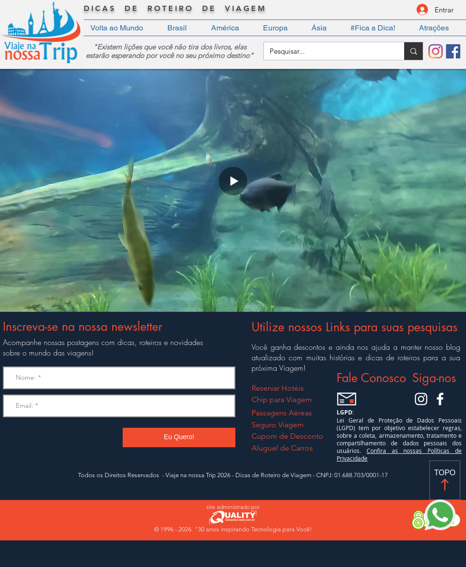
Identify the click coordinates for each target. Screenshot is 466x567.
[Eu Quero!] (179, 437)
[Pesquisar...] (327, 51)
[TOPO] (444, 480)
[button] (182, 28)
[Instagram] (435, 51)
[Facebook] (453, 51)
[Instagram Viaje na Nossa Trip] (421, 399)
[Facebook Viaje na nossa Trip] (440, 399)
